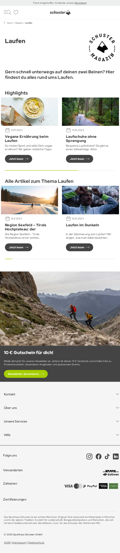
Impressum (19, 542)
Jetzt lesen (16, 159)
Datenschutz (36, 542)
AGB (7, 542)
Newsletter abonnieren (23, 374)
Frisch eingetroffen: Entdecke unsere (53, 3)
